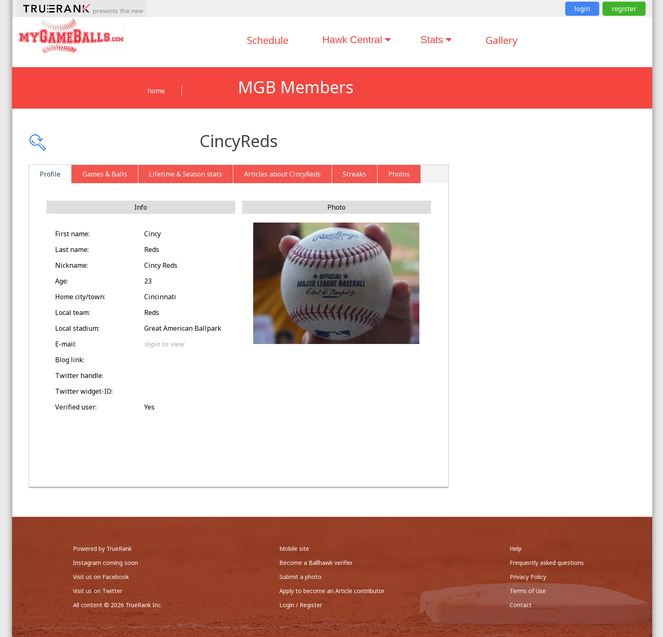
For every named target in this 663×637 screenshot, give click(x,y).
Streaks (354, 174)
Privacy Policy (528, 577)
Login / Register (300, 605)
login (582, 8)
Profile (50, 174)
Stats (436, 39)
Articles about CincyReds (282, 174)
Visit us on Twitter (97, 591)
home (156, 90)
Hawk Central (356, 39)
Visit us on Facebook (101, 577)
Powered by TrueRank (102, 548)
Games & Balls (104, 174)
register (624, 8)
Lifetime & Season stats (185, 174)
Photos (399, 174)
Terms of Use (528, 591)
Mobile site (294, 548)
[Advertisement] (559, 224)
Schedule (267, 40)
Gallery (502, 40)
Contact (521, 605)
